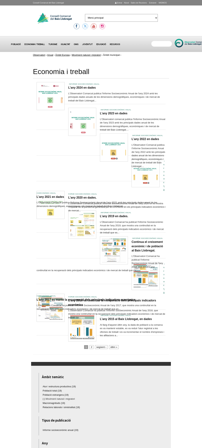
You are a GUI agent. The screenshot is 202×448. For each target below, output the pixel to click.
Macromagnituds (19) (54, 403)
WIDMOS (162, 3)
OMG (76, 44)
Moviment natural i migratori (86, 55)
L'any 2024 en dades (82, 87)
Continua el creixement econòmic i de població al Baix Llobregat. (147, 246)
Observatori (39, 55)
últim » (113, 347)
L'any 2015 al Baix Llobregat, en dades (126, 319)
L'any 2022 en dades (145, 139)
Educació (101, 44)
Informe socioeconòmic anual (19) (60, 430)
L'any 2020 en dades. (82, 197)
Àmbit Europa (62, 55)
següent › (101, 347)
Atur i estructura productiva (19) (59, 386)
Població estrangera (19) (56, 394)
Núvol (126, 3)
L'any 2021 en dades (50, 196)
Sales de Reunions (139, 3)
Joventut (87, 44)
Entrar (118, 3)
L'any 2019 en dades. (114, 216)
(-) (44, 398)
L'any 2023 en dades (113, 113)
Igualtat (65, 44)
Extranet (152, 3)
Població (16, 44)
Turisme (52, 44)
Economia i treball (34, 44)
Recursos (115, 44)
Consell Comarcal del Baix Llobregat (48, 3)
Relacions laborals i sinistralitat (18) (61, 407)
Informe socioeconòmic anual (84, 84)
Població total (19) (52, 390)
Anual (50, 55)
